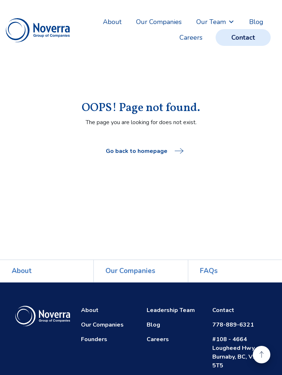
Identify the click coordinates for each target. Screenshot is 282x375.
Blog (256, 21)
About (112, 21)
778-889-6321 (233, 325)
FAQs (209, 271)
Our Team (215, 22)
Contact (243, 37)
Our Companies (159, 21)
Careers (190, 37)
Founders (94, 339)
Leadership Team (171, 310)
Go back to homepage (145, 151)
